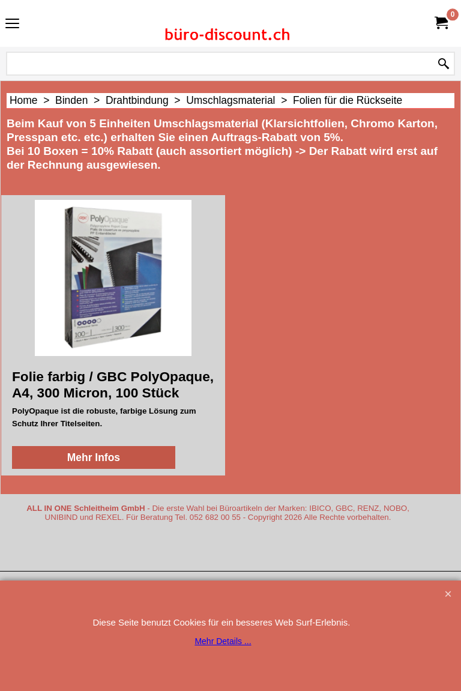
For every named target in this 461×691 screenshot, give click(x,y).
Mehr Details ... (222, 641)
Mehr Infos (93, 457)
